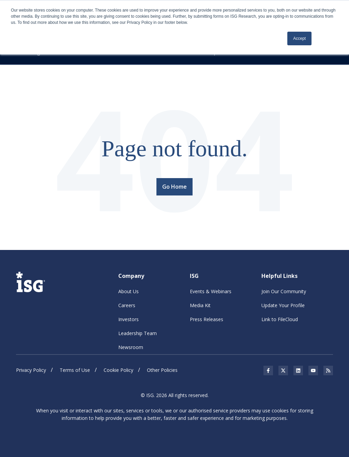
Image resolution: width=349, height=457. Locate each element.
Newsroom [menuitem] (130, 347)
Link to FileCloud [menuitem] (279, 319)
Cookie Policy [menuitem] (118, 370)
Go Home (174, 186)
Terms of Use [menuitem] (75, 370)
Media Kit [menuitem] (200, 305)
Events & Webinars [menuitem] (210, 291)
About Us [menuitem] (128, 291)
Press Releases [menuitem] (206, 319)
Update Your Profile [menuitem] (283, 305)
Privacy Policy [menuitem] (31, 370)
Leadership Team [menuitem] (137, 333)
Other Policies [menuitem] (162, 370)
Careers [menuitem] (126, 305)
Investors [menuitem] (128, 319)
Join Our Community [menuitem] (283, 291)
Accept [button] (299, 38)
